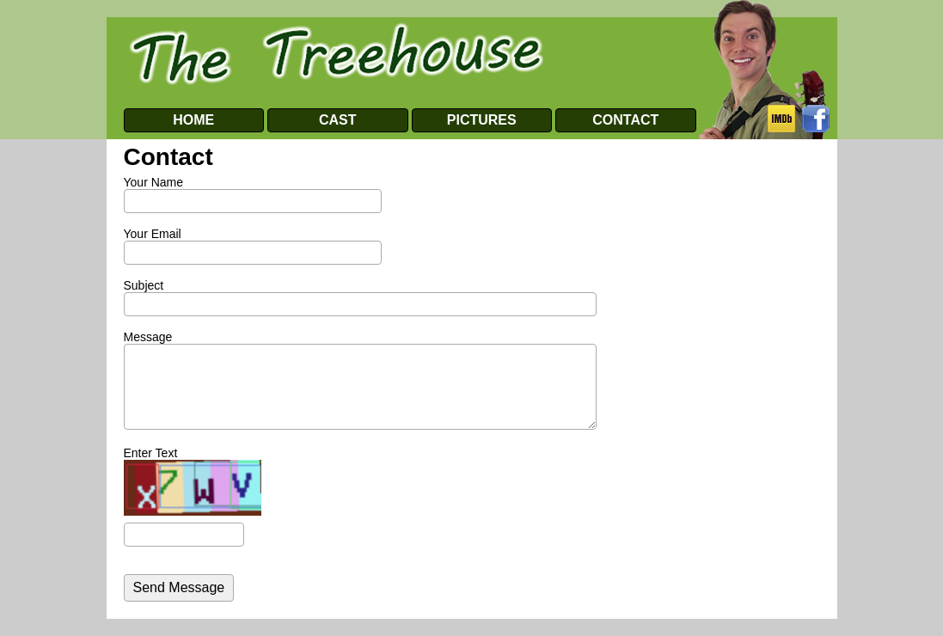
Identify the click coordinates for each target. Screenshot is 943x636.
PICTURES (482, 120)
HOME (193, 120)
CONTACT (625, 120)
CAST (338, 120)
